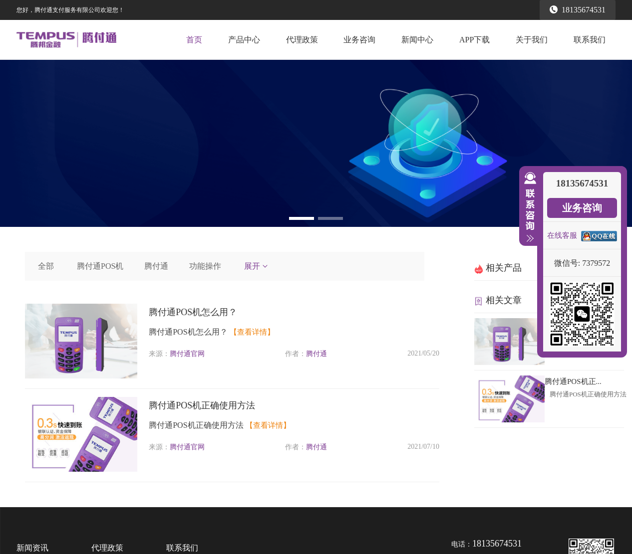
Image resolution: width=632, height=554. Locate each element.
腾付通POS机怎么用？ (193, 312)
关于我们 (532, 39)
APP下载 (474, 39)
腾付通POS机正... (573, 381)
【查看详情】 (252, 332)
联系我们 (590, 39)
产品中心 (244, 39)
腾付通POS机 (100, 266)
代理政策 (302, 39)
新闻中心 (417, 39)
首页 (194, 39)
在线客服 (562, 235)
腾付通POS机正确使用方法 (202, 405)
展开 (256, 266)
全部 (46, 266)
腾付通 (156, 266)
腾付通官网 (187, 354)
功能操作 (205, 266)
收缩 (528, 207)
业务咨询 (359, 39)
